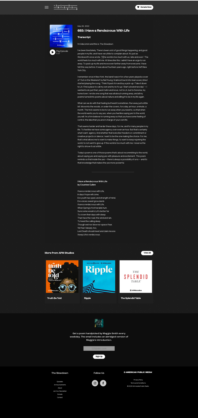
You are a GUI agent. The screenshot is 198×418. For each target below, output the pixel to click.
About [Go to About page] (60, 388)
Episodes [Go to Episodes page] (60, 382)
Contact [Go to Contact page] (60, 397)
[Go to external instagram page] (95, 383)
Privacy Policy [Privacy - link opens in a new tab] (138, 380)
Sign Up (99, 357)
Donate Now (144, 7)
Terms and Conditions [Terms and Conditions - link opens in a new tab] (138, 383)
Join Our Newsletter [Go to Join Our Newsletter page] (60, 391)
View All (147, 253)
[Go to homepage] (64, 7)
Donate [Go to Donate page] (59, 394)
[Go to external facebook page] (103, 383)
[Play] (59, 52)
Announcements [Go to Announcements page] (60, 385)
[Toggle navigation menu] (46, 7)
